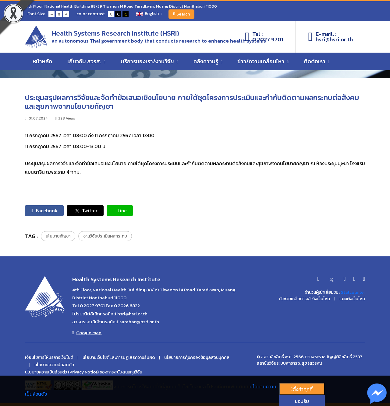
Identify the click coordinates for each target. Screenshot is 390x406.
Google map (86, 332)
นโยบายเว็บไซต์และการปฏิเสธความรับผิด (119, 357)
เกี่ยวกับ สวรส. (86, 61)
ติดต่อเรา (317, 61)
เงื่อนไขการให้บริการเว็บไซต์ (49, 357)
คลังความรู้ (207, 61)
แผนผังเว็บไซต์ (352, 299)
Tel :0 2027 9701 (264, 37)
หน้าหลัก (42, 61)
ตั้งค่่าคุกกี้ (302, 389)
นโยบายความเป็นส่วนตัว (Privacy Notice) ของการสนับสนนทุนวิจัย (83, 372)
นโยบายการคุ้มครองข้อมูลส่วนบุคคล (196, 357)
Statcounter (353, 292)
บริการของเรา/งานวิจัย (149, 61)
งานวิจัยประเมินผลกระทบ (105, 236)
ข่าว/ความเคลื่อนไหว (263, 61)
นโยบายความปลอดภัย (54, 365)
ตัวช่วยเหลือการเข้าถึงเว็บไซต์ (304, 299)
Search (181, 14)
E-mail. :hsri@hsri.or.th (330, 37)
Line (120, 210)
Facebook (44, 210)
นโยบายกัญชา (58, 236)
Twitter (85, 210)
